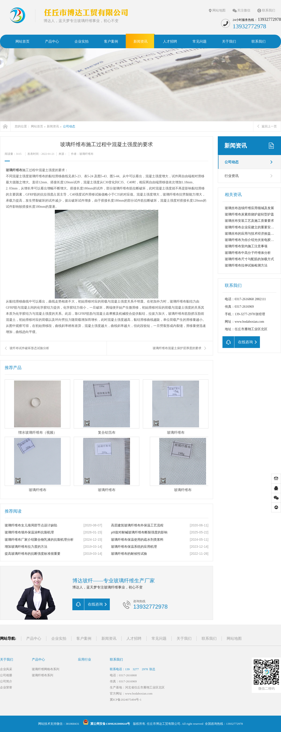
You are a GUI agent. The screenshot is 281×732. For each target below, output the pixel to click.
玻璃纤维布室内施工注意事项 (246, 246)
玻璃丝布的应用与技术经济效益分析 (251, 233)
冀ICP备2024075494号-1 (125, 699)
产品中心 (33, 638)
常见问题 (159, 638)
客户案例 (83, 638)
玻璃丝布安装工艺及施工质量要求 (249, 220)
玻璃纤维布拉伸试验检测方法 (246, 265)
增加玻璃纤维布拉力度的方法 (26, 546)
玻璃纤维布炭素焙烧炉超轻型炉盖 (249, 214)
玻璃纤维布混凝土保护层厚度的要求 (177, 348)
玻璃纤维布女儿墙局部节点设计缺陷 (31, 525)
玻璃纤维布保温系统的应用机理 (134, 546)
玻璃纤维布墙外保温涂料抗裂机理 (29, 532)
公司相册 (6, 675)
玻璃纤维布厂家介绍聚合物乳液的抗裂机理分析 (39, 539)
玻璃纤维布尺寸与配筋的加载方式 (249, 259)
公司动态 (69, 126)
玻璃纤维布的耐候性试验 (129, 553)
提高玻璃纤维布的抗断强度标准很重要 (32, 553)
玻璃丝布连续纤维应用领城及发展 (249, 208)
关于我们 (184, 638)
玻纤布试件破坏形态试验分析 (29, 348)
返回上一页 (267, 126)
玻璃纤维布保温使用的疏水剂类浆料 (137, 539)
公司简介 (6, 681)
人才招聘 (133, 638)
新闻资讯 (53, 126)
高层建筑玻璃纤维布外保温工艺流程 (137, 525)
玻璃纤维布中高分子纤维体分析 (248, 253)
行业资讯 (232, 176)
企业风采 (6, 669)
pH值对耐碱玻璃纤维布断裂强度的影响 (139, 532)
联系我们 (268, 10)
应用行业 (84, 659)
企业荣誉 (6, 687)
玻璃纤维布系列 (42, 675)
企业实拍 (58, 638)
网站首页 (37, 126)
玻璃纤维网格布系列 (45, 669)
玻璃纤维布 (14, 170)
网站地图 (219, 10)
